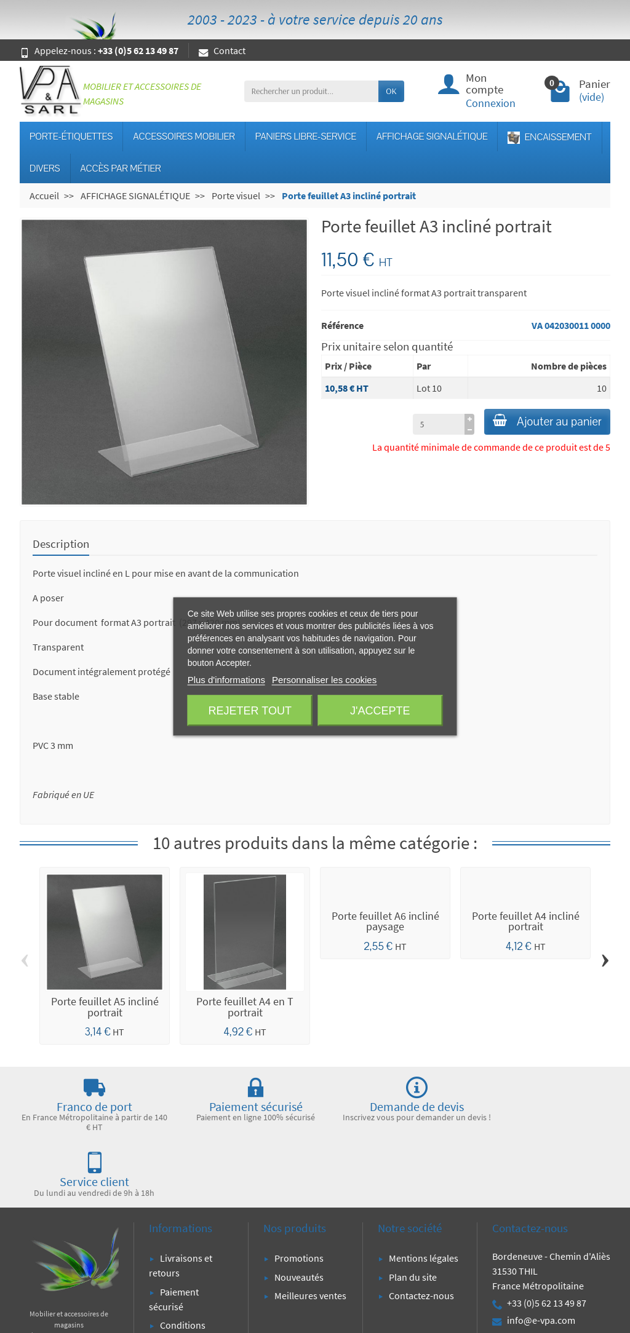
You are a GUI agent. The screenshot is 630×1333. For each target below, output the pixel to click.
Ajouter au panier (539, 423)
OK (391, 91)
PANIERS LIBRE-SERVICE (305, 136)
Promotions (299, 1193)
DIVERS (45, 168)
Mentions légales (423, 1193)
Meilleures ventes (310, 1230)
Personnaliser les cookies (324, 679)
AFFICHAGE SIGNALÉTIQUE (432, 136)
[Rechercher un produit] (311, 91)
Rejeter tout (250, 711)
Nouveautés (299, 1211)
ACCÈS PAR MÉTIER (121, 168)
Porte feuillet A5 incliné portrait (105, 1007)
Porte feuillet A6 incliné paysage (385, 921)
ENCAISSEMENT (549, 137)
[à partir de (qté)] (423, 427)
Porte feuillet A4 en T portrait (244, 1007)
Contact (222, 50)
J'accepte (380, 711)
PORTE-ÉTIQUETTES (71, 136)
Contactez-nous (421, 1230)
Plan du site (413, 1211)
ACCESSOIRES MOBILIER (183, 136)
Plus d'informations (226, 679)
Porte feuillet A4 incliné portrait (526, 921)
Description (61, 543)
